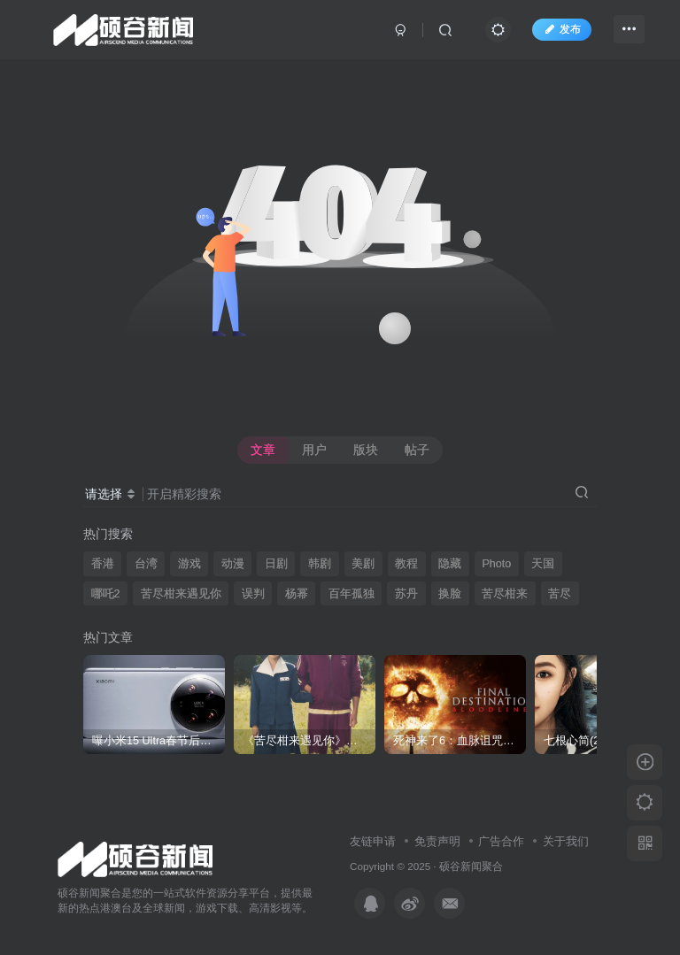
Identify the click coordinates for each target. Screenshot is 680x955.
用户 (314, 450)
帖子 (417, 450)
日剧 (276, 564)
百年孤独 (351, 594)
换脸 (449, 594)
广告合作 (501, 841)
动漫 (232, 564)
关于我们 (566, 841)
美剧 (363, 564)
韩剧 (319, 564)
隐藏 (449, 564)
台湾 (146, 564)
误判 (253, 594)
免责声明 (437, 841)
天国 (542, 564)
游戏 (189, 564)
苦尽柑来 (505, 594)
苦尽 (559, 594)
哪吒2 (105, 594)
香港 (102, 564)
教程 (406, 564)
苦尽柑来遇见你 (181, 594)
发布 (561, 29)
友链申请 (373, 841)
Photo (496, 564)
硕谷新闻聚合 (471, 866)
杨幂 (296, 594)
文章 (263, 450)
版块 (365, 450)
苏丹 (406, 594)
